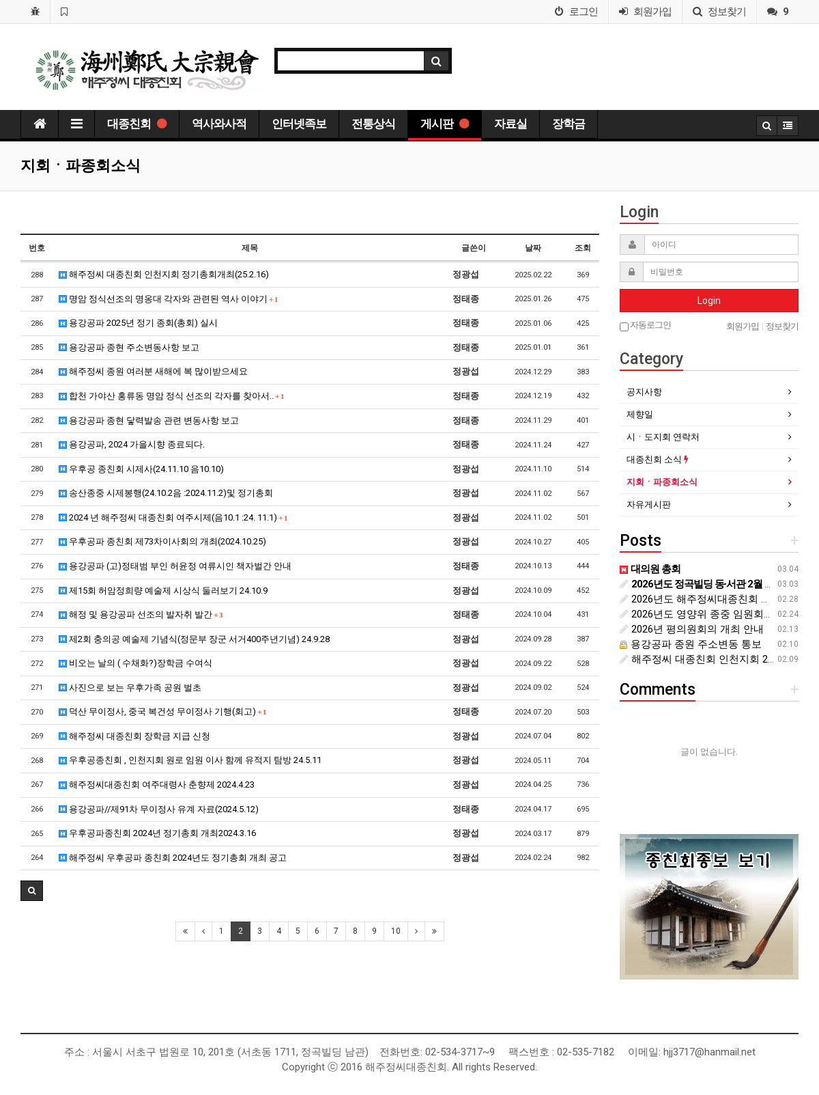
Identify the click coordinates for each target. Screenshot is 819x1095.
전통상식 (373, 123)
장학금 (568, 123)
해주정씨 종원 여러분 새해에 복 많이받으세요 (153, 371)
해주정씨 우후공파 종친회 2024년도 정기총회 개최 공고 (173, 858)
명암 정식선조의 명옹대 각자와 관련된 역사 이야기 (168, 299)
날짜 (533, 248)
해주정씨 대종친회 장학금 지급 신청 (134, 736)
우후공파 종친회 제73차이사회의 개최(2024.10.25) (162, 541)
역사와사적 (219, 123)
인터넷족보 (299, 123)
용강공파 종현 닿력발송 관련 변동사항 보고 (149, 420)
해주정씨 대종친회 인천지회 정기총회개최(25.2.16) (164, 274)
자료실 (510, 123)
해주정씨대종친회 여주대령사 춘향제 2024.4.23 (157, 784)
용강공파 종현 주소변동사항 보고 (129, 347)
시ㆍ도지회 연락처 (663, 437)
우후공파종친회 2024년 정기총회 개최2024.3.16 (157, 833)
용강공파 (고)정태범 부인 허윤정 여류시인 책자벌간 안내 (175, 566)
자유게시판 (649, 504)
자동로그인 (645, 325)
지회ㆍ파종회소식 (662, 482)
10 (396, 931)
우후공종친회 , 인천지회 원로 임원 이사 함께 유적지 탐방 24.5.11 (190, 760)
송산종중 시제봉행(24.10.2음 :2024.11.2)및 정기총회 (166, 493)
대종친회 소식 (658, 459)
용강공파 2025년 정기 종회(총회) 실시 (138, 323)
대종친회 (137, 123)
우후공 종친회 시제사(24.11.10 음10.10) (141, 469)
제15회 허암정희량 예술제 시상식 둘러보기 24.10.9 (163, 590)
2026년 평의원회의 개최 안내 (692, 629)
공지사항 (644, 392)
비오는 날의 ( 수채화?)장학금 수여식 (135, 663)
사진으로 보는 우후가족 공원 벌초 (130, 687)
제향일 (640, 414)
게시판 (444, 123)
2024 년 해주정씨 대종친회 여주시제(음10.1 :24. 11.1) (173, 517)
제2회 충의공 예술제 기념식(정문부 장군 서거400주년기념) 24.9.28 (194, 639)
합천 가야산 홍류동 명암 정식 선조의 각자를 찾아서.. (172, 396)
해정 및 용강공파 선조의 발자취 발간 (141, 614)
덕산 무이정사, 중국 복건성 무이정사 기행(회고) (163, 711)
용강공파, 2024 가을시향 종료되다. (132, 444)
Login (709, 300)
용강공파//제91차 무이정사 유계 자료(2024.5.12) (159, 809)
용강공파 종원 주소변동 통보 (691, 644)
